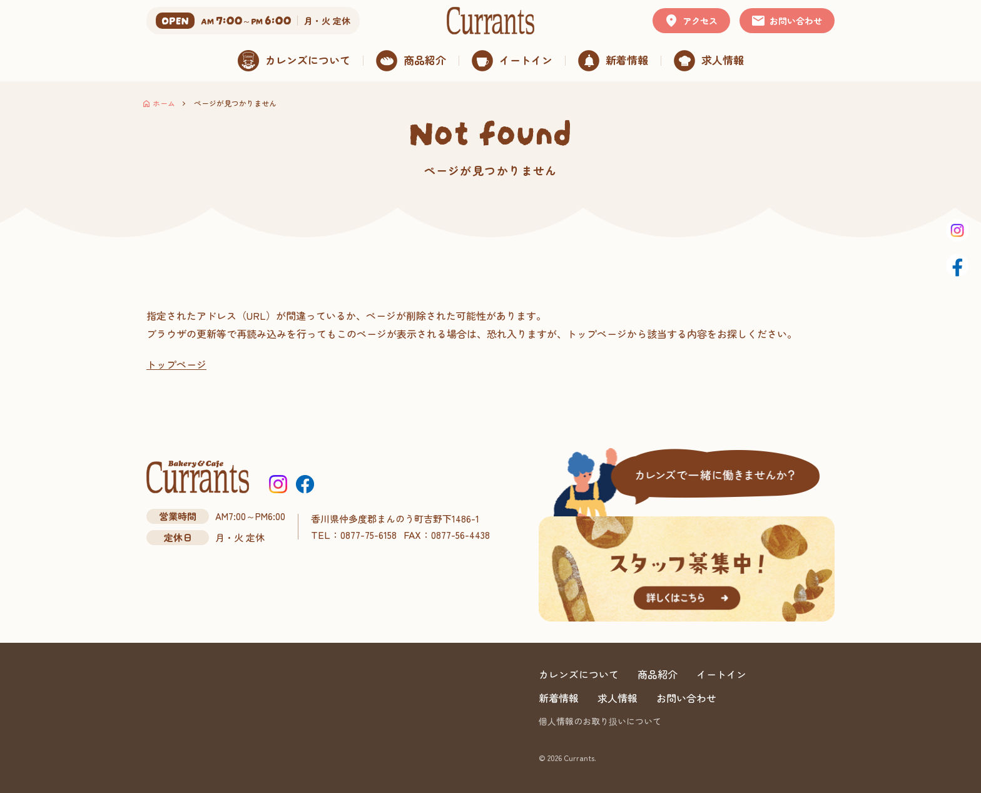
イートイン (721, 674)
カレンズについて (579, 674)
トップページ (176, 364)
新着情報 (559, 697)
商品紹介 (658, 674)
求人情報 (617, 697)
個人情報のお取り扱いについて (600, 721)
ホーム (164, 103)
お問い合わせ (686, 697)
